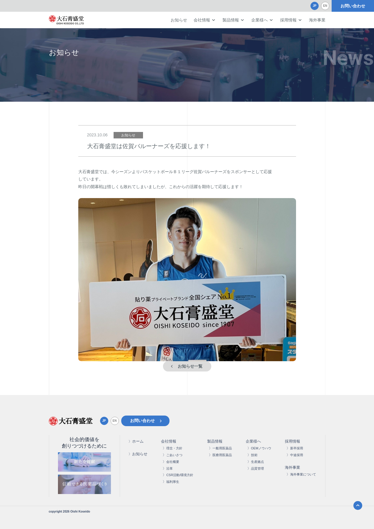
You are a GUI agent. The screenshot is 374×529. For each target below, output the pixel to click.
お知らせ (179, 20)
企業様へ (259, 20)
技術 (254, 455)
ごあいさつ (174, 455)
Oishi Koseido (80, 511)
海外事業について (303, 474)
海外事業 (317, 20)
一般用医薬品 (222, 448)
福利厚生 (172, 481)
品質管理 (257, 468)
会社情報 (202, 20)
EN (325, 5)
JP (314, 5)
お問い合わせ (352, 6)
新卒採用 (296, 448)
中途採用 (296, 455)
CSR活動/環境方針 (179, 475)
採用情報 (288, 20)
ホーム (138, 441)
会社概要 (172, 461)
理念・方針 (174, 448)
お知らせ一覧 (190, 366)
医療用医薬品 (222, 455)
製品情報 (230, 20)
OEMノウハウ (261, 448)
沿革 (169, 468)
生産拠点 (257, 461)
